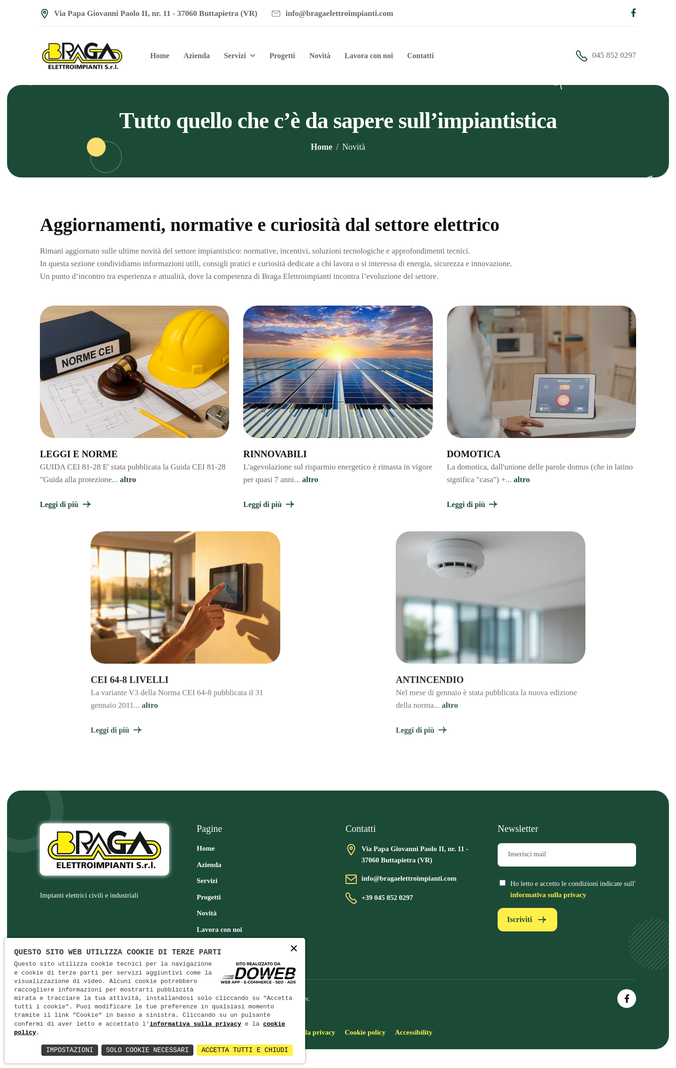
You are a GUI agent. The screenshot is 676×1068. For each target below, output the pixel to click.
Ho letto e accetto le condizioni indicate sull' (572, 889)
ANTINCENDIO (429, 688)
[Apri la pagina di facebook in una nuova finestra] (633, 13)
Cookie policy (365, 1032)
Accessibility (413, 1032)
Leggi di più (59, 504)
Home (159, 56)
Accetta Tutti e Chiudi (244, 1049)
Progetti (282, 56)
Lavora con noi (369, 56)
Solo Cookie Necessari (147, 1049)
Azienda (197, 56)
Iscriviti (519, 919)
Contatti (420, 56)
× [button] (294, 949)
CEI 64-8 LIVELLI (130, 688)
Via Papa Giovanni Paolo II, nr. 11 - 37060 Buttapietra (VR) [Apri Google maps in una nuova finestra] (148, 13)
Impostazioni (69, 1049)
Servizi (235, 56)
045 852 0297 (606, 55)
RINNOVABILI (275, 454)
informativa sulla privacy (195, 1024)
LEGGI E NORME (79, 454)
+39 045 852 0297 (387, 897)
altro (128, 479)
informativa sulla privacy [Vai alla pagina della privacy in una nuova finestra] (548, 895)
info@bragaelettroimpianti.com (332, 13)
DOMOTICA (473, 454)
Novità (319, 56)
